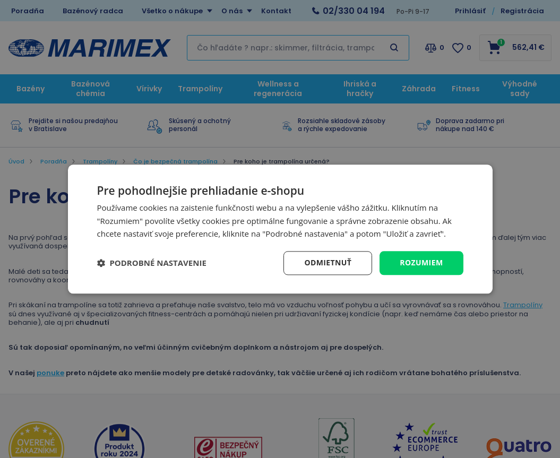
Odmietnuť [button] (327, 262)
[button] (151, 263)
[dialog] (280, 229)
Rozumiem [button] (421, 262)
